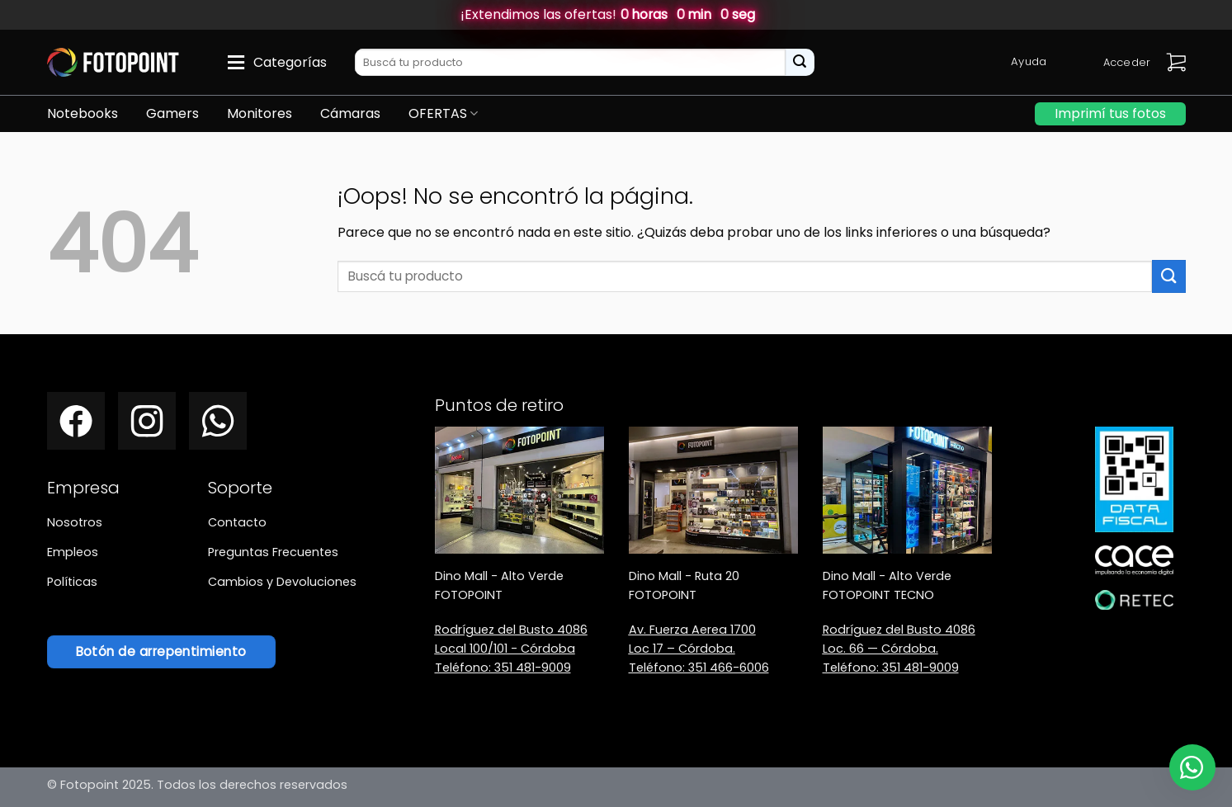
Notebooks (82, 113)
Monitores (259, 113)
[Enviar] (800, 63)
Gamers (172, 113)
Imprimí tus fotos (1110, 113)
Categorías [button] (290, 62)
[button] (1176, 62)
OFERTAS (443, 113)
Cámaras (350, 113)
